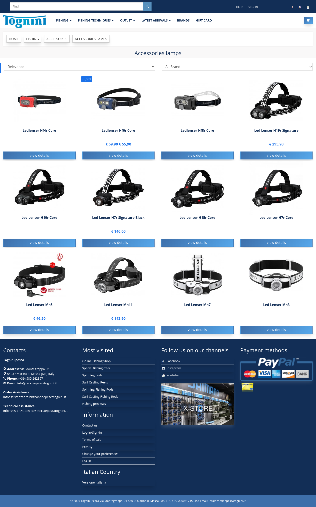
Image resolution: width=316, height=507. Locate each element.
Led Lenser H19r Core (39, 218)
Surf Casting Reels (95, 382)
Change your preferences (100, 454)
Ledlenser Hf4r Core (39, 130)
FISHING (64, 20)
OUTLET (127, 20)
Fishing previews (94, 404)
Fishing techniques (96, 20)
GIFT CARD (204, 20)
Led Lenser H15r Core (197, 218)
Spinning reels (92, 375)
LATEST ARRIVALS (156, 20)
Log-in (86, 461)
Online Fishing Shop (96, 361)
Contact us (90, 425)
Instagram (171, 368)
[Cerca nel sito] (147, 6)
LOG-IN (239, 7)
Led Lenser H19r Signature (276, 130)
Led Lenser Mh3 (276, 305)
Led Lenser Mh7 (197, 305)
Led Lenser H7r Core (276, 218)
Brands (183, 20)
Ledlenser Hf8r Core (197, 130)
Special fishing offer (96, 368)
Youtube (170, 375)
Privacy (87, 447)
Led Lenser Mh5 (39, 305)
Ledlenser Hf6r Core (118, 130)
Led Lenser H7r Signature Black (118, 218)
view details (39, 155)
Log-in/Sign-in (92, 432)
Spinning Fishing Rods (98, 389)
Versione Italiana (94, 482)
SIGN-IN (253, 7)
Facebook (170, 361)
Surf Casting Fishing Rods (100, 396)
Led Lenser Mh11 (118, 305)
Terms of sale (92, 439)
